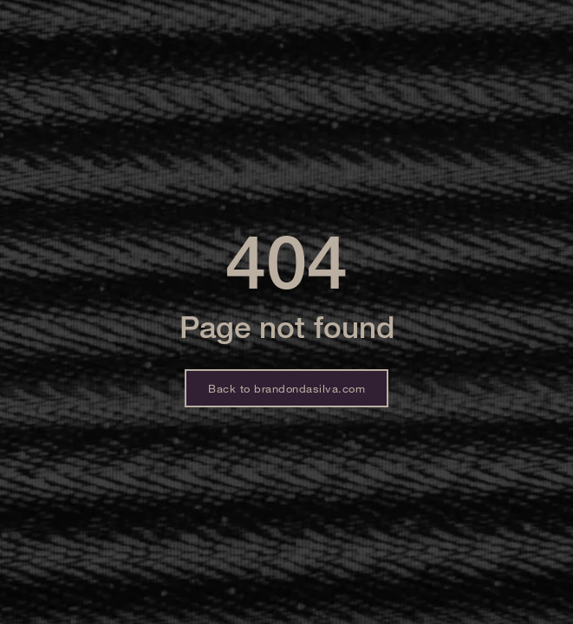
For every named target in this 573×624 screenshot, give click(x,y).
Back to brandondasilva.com (286, 388)
